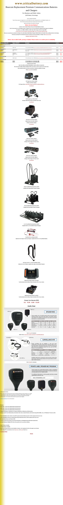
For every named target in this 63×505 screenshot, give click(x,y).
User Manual (31, 85)
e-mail (29, 69)
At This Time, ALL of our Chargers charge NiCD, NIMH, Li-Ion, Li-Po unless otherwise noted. (31, 31)
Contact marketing (3, 398)
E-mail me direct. (48, 34)
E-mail (22, 429)
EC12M (37, 302)
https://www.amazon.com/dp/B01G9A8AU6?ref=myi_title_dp (42, 47)
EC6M (32, 302)
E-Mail (30, 362)
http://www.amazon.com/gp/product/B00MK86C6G (44, 53)
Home (31, 433)
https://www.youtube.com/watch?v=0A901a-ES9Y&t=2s (34, 84)
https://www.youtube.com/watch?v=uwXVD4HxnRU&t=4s (34, 334)
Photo (35, 53)
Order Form (17, 429)
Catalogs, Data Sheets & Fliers (31, 36)
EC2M (28, 302)
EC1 (25, 302)
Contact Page (3, 431)
